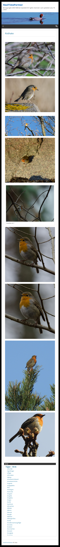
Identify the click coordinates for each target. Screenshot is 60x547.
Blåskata (9, 516)
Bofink (9, 520)
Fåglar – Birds (11, 467)
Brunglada (10, 533)
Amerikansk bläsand (12, 479)
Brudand (9, 527)
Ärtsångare (10, 489)
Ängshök (9, 483)
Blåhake (9, 508)
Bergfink (9, 496)
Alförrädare (10, 475)
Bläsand (9, 512)
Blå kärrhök (10, 506)
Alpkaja (9, 477)
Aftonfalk (9, 469)
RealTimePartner (13, 4)
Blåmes (9, 510)
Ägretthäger (10, 471)
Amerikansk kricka (12, 481)
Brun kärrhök (11, 529)
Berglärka (10, 498)
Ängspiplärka (10, 485)
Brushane (10, 535)
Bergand (9, 494)
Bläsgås (9, 514)
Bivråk (9, 502)
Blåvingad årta (11, 518)
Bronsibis (9, 525)
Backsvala (10, 492)
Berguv (9, 500)
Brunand (9, 531)
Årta (8, 487)
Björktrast (10, 504)
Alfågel (9, 473)
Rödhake (9, 33)
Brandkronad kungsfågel (14, 523)
